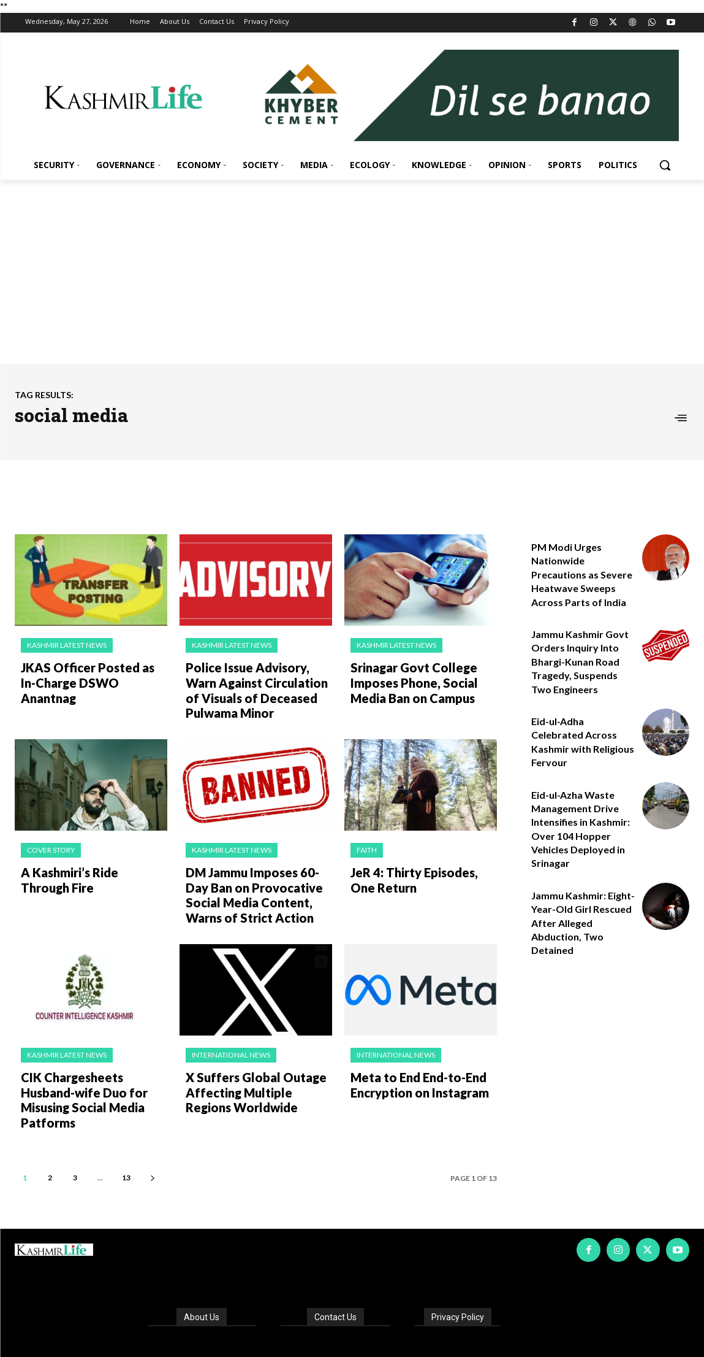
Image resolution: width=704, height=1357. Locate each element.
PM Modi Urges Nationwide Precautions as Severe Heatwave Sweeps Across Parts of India (581, 574)
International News (231, 1040)
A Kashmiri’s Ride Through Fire (89, 870)
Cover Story (51, 842)
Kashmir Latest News (67, 645)
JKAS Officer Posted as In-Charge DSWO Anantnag (88, 672)
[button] (664, 165)
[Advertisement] (352, 272)
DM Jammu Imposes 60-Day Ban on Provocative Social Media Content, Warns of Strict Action (255, 883)
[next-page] (152, 1142)
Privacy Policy (457, 1281)
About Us (201, 1281)
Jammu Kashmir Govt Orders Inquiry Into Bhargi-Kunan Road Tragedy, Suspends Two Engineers (580, 661)
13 (126, 1142)
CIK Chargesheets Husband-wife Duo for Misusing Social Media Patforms (94, 1074)
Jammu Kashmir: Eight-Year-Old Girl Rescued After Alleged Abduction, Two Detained (583, 923)
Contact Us (335, 1281)
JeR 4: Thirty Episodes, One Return (420, 870)
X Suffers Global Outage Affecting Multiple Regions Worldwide (257, 1074)
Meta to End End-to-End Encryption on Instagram (414, 1068)
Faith (367, 842)
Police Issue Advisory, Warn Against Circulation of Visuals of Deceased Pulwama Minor (256, 686)
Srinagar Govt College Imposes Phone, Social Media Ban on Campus (407, 679)
